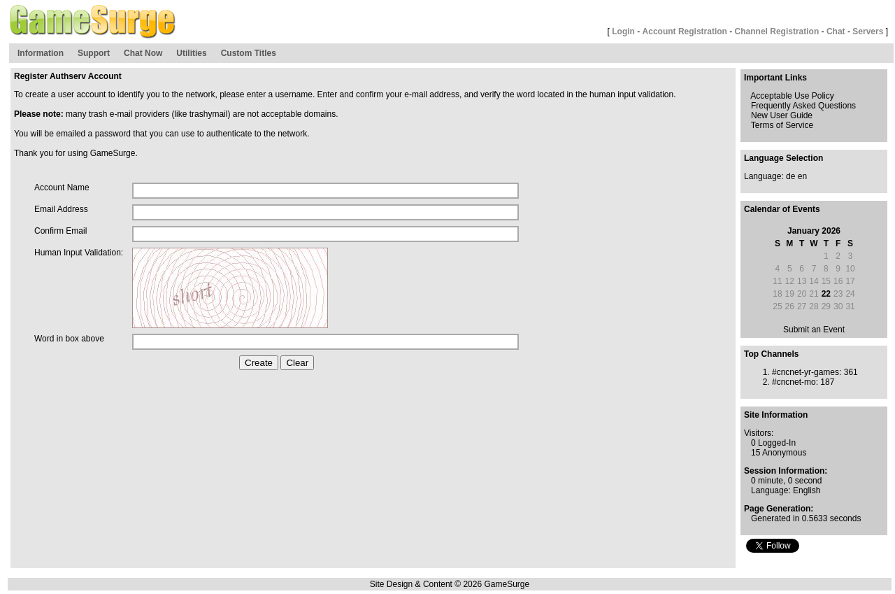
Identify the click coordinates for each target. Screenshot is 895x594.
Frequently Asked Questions (803, 106)
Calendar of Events (782, 209)
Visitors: (758, 433)
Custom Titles (248, 53)
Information (40, 53)
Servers (867, 31)
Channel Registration (777, 31)
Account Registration (685, 31)
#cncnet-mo (794, 382)
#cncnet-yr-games (805, 372)
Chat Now (143, 53)
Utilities (191, 53)
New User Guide (781, 115)
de (790, 176)
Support (94, 53)
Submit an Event (814, 329)
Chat (835, 31)
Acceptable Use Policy (791, 96)
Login (623, 31)
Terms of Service (782, 125)
